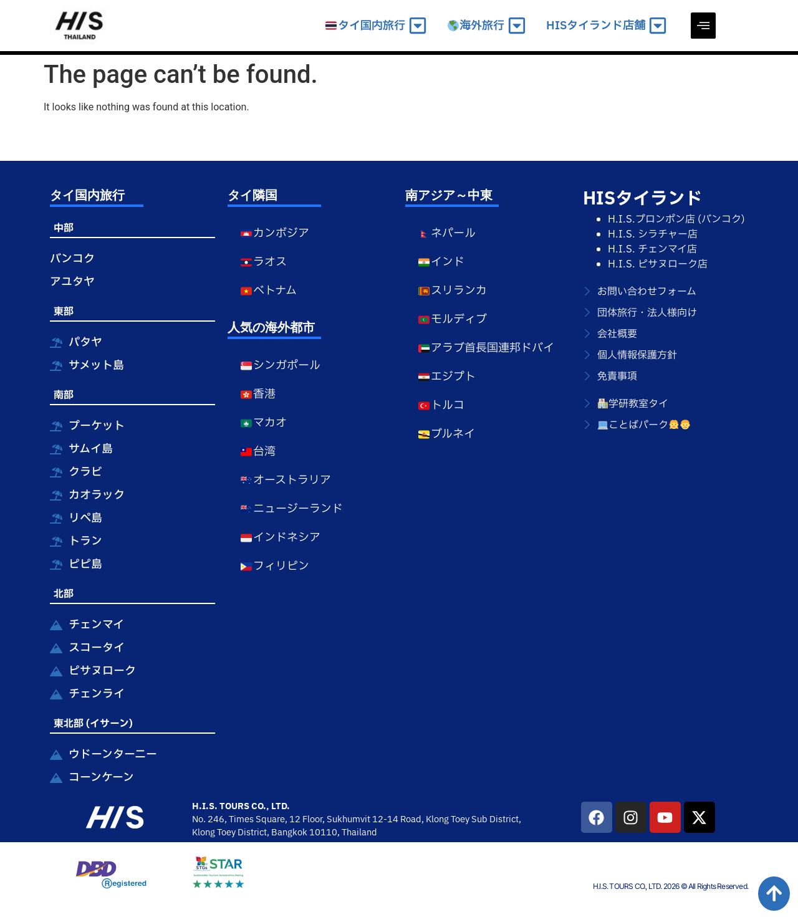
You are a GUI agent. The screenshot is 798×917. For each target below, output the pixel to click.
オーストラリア (285, 480)
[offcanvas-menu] (703, 25)
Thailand (359, 832)
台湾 (258, 451)
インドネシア (280, 537)
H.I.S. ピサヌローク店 (658, 264)
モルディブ (452, 319)
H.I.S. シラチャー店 (653, 234)
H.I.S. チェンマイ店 (652, 249)
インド (441, 262)
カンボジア (275, 233)
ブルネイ (446, 434)
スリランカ (452, 290)
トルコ (441, 405)
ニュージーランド (291, 509)
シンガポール (280, 365)
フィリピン (275, 566)
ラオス (263, 262)
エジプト (446, 376)
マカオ (263, 423)
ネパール (446, 233)
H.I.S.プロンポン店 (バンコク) (676, 219)
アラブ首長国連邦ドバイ (486, 348)
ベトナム (268, 290)
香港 (258, 394)
